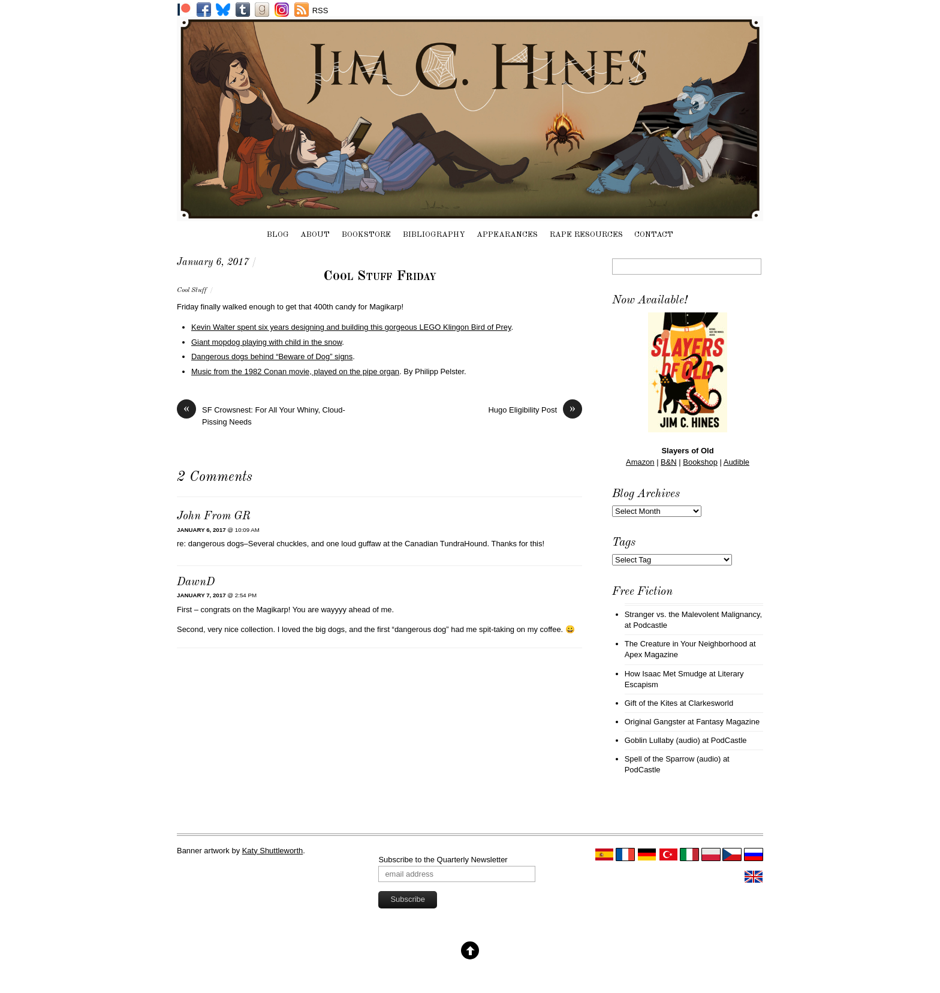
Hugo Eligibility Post (535, 410)
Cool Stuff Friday (379, 276)
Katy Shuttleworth (272, 850)
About (315, 235)
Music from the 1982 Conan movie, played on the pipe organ (295, 371)
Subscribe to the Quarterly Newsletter (442, 859)
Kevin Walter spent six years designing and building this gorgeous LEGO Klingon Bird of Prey (351, 327)
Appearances (507, 235)
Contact (653, 235)
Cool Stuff (192, 290)
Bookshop (700, 462)
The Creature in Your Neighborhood (686, 643)
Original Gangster (655, 721)
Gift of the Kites (651, 703)
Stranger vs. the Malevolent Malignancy (692, 614)
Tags (623, 543)
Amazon (640, 462)
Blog (278, 235)
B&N (669, 462)
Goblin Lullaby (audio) (662, 740)
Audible (736, 462)
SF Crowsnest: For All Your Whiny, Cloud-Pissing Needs (261, 415)
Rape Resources (586, 235)
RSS (320, 10)
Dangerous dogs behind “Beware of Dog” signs (271, 356)
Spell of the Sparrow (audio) (673, 758)
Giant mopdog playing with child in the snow (266, 342)
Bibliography (434, 235)
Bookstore (366, 235)
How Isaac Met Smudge (666, 673)
